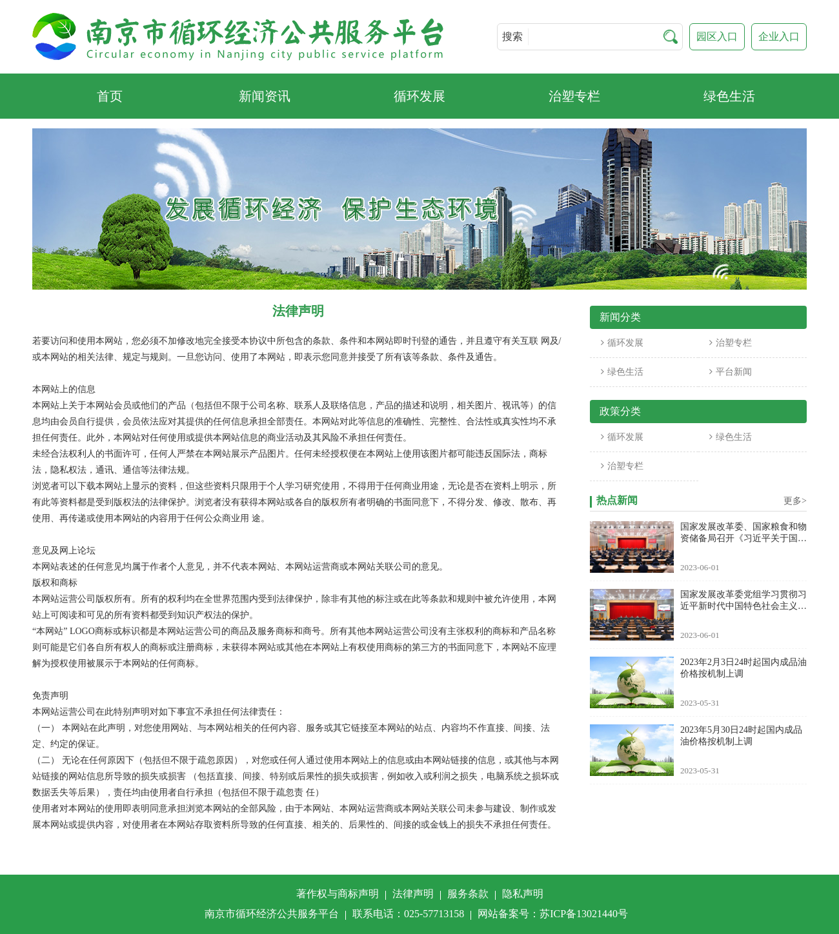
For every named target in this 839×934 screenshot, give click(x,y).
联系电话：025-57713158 (408, 913)
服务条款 (468, 893)
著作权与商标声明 (337, 893)
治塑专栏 (730, 343)
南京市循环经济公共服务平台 (272, 913)
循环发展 (622, 343)
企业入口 (779, 36)
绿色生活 (622, 372)
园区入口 (717, 36)
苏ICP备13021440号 (584, 913)
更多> (795, 501)
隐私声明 (522, 893)
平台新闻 (730, 372)
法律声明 (413, 893)
